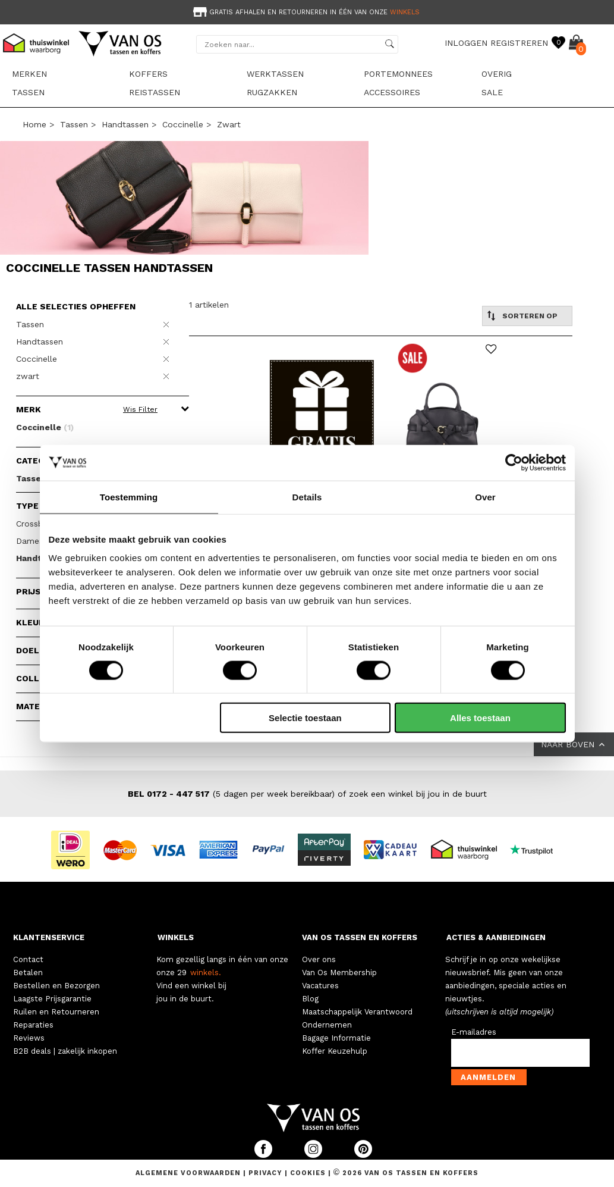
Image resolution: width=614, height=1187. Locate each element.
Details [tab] (307, 496)
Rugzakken (272, 92)
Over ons (319, 959)
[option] (307, 11)
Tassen (28, 92)
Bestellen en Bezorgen (56, 985)
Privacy (266, 1173)
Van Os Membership (339, 972)
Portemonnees (398, 74)
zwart (229, 124)
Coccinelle (182, 124)
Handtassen (125, 124)
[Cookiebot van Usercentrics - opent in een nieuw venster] (514, 462)
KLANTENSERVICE (48, 937)
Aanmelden (488, 1077)
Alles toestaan (480, 718)
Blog (310, 998)
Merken (29, 74)
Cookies (308, 1173)
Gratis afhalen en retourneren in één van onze (305, 12)
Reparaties (33, 1024)
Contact (28, 959)
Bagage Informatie (336, 1037)
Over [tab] (485, 496)
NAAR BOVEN (574, 744)
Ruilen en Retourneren (56, 1011)
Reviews (29, 1037)
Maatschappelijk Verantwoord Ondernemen (357, 1018)
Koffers (148, 74)
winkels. (205, 972)
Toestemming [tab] (129, 496)
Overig (496, 74)
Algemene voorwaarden (189, 1173)
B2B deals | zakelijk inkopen (65, 1051)
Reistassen (154, 92)
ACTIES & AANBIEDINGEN (496, 937)
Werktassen (275, 74)
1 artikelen (209, 304)
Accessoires (392, 92)
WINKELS (176, 937)
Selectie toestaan (305, 718)
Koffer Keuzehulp (334, 1051)
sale (492, 92)
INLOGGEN (466, 43)
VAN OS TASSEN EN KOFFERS (359, 937)
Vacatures (320, 985)
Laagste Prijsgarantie (52, 998)
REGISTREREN (519, 43)
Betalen (28, 972)
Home (34, 124)
